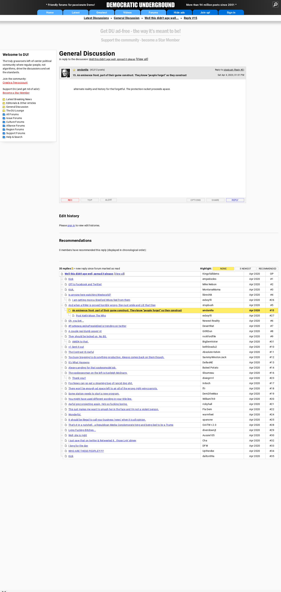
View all (142, 59)
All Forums (12, 114)
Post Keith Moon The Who (91, 315)
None (223, 268)
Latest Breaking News (19, 99)
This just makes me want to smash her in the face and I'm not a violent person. (113, 409)
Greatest (101, 12)
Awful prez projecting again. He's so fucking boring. (98, 404)
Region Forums (15, 129)
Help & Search (14, 137)
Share (215, 200)
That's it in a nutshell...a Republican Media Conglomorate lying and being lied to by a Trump (120, 424)
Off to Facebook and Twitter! (85, 284)
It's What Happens (78, 362)
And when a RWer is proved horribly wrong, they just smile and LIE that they (112, 305)
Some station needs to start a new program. (94, 393)
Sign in (231, 12)
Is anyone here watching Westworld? (89, 294)
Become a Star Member (16, 92)
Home (50, 12)
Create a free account (15, 82)
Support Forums (15, 133)
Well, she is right (77, 435)
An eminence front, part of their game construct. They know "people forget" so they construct (127, 310)
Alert (108, 200)
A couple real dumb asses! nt (85, 331)
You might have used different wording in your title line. (100, 398)
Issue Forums (14, 118)
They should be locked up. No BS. (87, 336)
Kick (70, 279)
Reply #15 (190, 18)
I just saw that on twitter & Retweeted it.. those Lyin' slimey (102, 440)
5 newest (245, 268)
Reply (235, 200)
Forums (153, 12)
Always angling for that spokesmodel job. (92, 367)
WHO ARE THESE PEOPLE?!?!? (86, 450)
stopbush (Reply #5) (234, 70)
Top (89, 200)
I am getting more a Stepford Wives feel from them (101, 300)
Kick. (71, 289)
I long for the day (78, 445)
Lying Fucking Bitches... (82, 430)
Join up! (205, 12)
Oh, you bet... (76, 320)
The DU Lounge (15, 110)
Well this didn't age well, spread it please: (112, 59)
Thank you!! (79, 378)
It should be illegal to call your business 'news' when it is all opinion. (107, 419)
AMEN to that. (80, 341)
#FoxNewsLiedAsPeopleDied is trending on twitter (97, 326)
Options (195, 200)
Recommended (267, 268)
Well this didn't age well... (162, 18)
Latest (76, 12)
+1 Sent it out (76, 346)
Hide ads (179, 12)
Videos (127, 12)
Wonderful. (74, 414)
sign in (71, 225)
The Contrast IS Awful (81, 352)
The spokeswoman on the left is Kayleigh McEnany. (97, 372)
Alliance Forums (15, 125)
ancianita (83, 69)
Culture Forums (15, 121)
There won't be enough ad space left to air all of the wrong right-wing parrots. (113, 388)
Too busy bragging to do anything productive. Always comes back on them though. (116, 357)
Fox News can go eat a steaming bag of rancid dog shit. (100, 383)
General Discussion (126, 18)
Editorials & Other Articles (21, 103)
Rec (70, 200)
